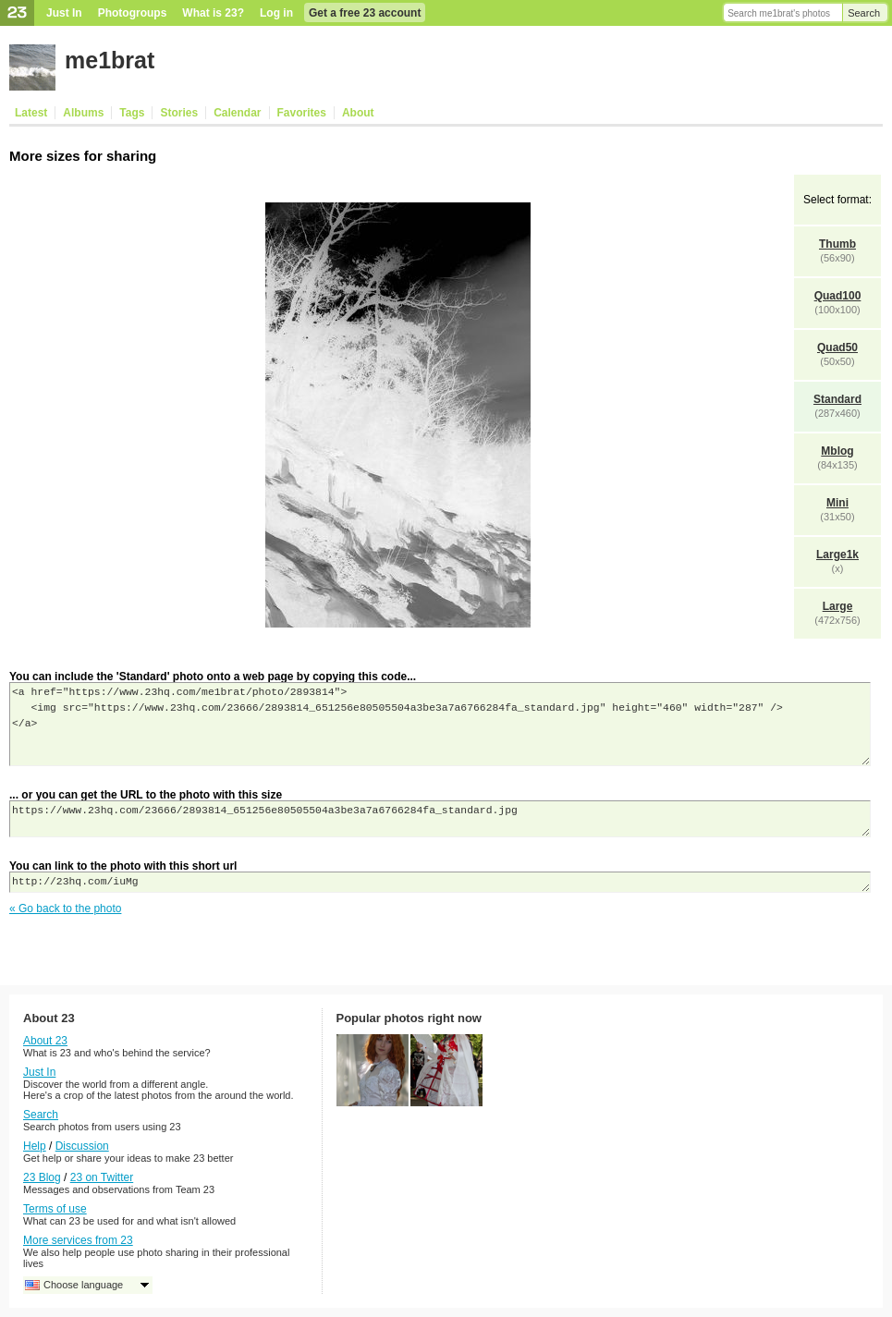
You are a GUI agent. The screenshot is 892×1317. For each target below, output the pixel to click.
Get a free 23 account (365, 12)
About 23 (45, 1040)
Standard (837, 399)
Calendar (237, 112)
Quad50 (837, 347)
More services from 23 (78, 1240)
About (358, 112)
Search (864, 12)
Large (838, 606)
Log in (276, 12)
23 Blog (42, 1177)
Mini (837, 502)
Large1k (837, 554)
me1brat (109, 60)
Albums (83, 112)
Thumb (837, 244)
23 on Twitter (101, 1177)
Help (34, 1146)
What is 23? (213, 12)
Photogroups (132, 12)
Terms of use (55, 1208)
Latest (31, 112)
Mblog (837, 451)
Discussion (82, 1146)
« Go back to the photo (65, 908)
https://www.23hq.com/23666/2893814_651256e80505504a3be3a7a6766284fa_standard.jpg (440, 818)
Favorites (301, 112)
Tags (131, 112)
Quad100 (837, 295)
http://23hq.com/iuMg (440, 882)
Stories (179, 112)
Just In (64, 12)
